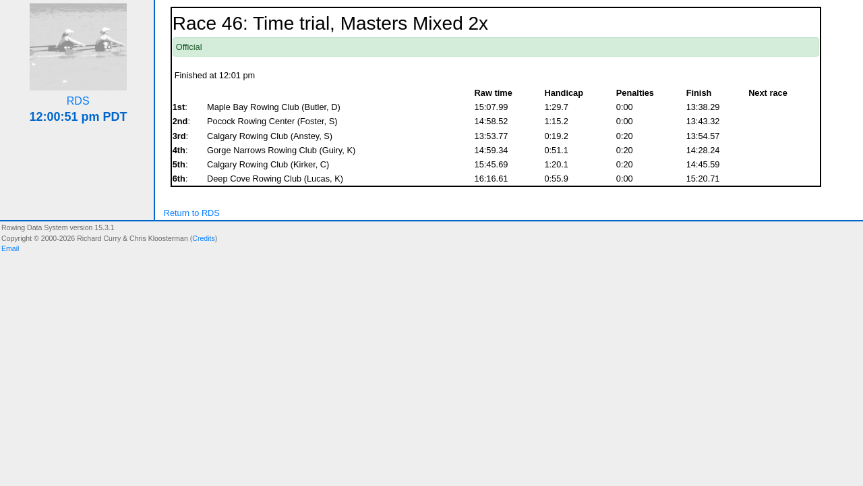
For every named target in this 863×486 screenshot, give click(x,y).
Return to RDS (192, 213)
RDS (78, 101)
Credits (203, 238)
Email (10, 248)
